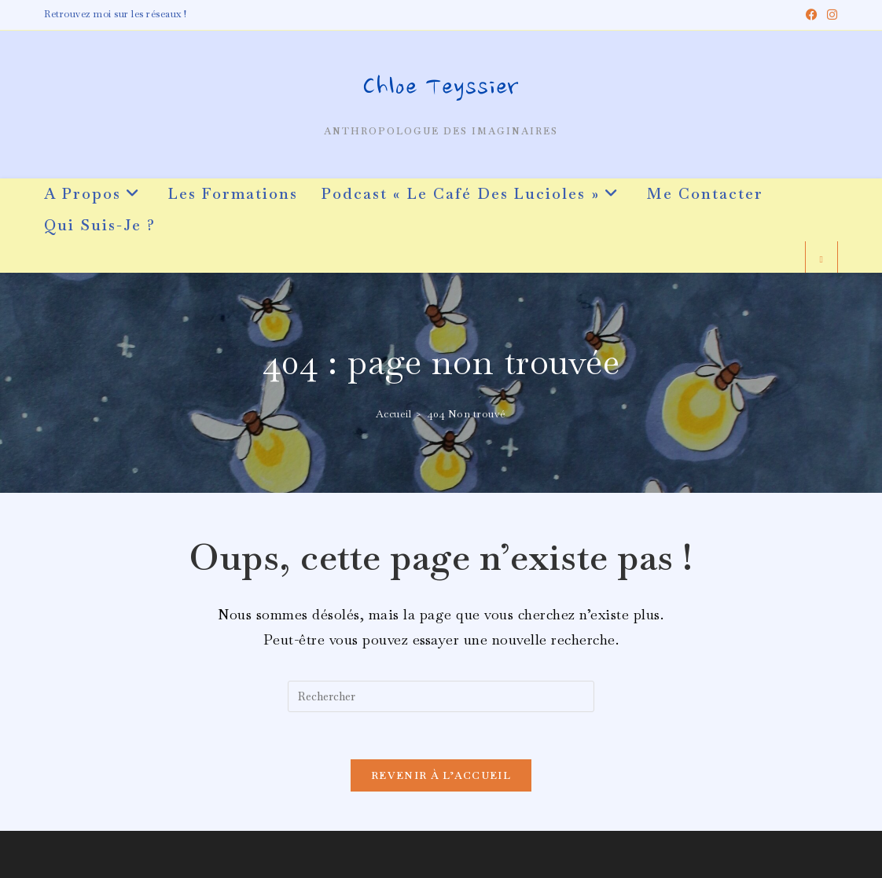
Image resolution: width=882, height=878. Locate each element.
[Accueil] (394, 414)
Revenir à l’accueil (441, 775)
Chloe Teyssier (441, 89)
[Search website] (821, 260)
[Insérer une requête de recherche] (441, 696)
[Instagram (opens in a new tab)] (830, 15)
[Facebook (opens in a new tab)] (812, 15)
